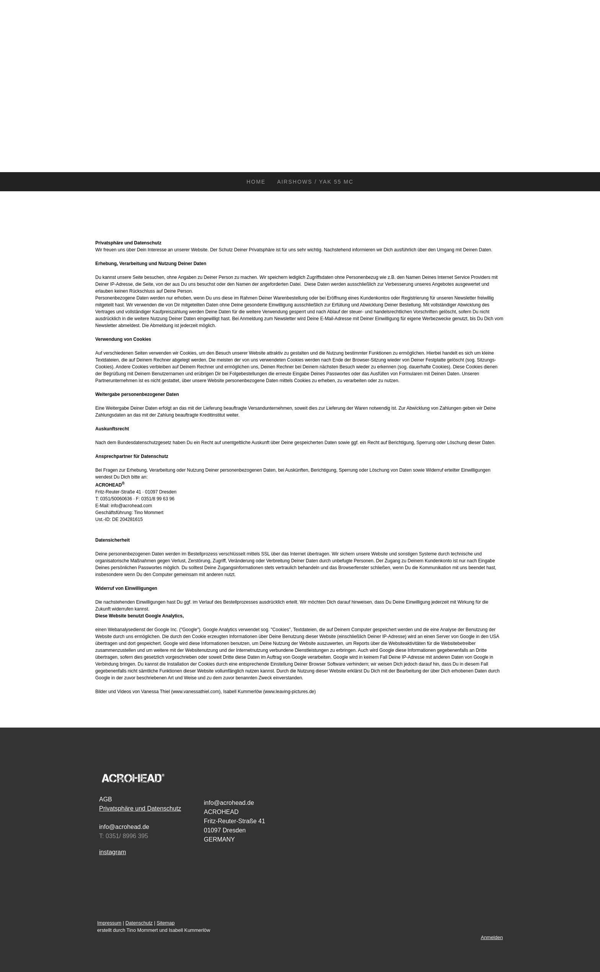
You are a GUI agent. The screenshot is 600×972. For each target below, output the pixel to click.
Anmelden (492, 937)
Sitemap (165, 923)
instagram (112, 852)
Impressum (109, 923)
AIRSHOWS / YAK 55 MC (315, 182)
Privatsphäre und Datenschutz (140, 808)
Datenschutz (139, 923)
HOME (256, 182)
